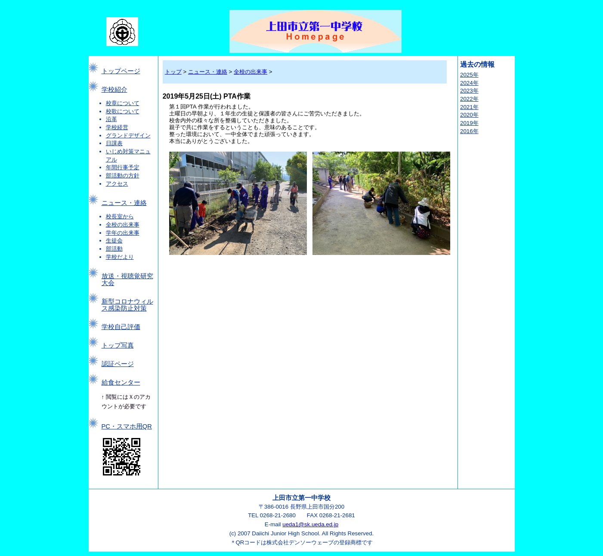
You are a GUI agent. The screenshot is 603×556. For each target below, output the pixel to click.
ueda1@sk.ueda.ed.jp (310, 524)
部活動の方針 (122, 175)
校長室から (120, 216)
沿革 (111, 119)
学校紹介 (114, 89)
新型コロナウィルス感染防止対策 (127, 305)
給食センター (121, 382)
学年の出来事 (122, 233)
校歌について (122, 111)
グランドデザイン (128, 135)
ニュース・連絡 (124, 202)
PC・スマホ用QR (127, 426)
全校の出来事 (122, 224)
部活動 (114, 248)
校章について (122, 103)
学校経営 (117, 127)
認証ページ (118, 363)
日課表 (114, 143)
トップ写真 (118, 345)
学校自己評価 (121, 326)
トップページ (121, 71)
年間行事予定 (122, 167)
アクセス (117, 183)
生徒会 (114, 240)
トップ (173, 71)
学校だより (120, 257)
